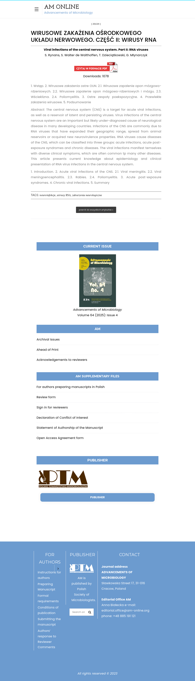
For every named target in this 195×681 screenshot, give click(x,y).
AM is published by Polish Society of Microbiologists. (84, 589)
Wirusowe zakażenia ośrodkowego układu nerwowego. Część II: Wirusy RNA (96, 67)
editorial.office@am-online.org (125, 610)
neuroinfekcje (47, 195)
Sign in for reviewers (52, 407)
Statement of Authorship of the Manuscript (70, 428)
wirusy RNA (64, 195)
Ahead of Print (47, 350)
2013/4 (96, 24)
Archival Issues (48, 339)
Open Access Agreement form (60, 438)
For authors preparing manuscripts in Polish (71, 387)
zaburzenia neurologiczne (87, 195)
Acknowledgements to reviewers (62, 360)
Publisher (97, 497)
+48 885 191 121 (124, 616)
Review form (46, 397)
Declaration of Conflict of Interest (62, 417)
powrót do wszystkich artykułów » (96, 209)
